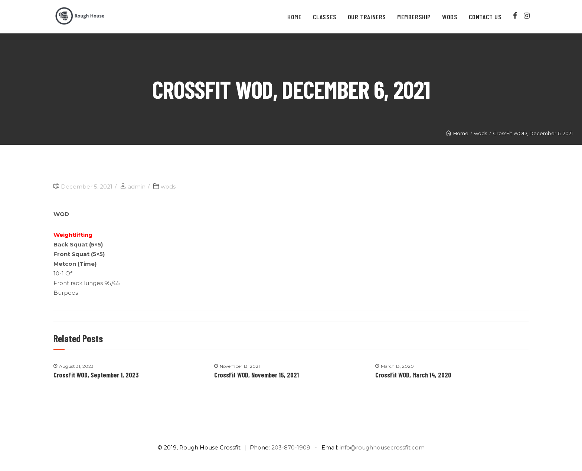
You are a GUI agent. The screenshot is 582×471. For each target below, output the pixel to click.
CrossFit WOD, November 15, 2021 (256, 375)
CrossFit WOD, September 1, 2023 (96, 375)
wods (168, 186)
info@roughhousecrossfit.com (382, 447)
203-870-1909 (290, 447)
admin (137, 186)
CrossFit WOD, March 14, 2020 (413, 375)
